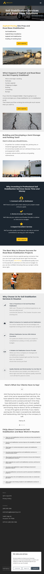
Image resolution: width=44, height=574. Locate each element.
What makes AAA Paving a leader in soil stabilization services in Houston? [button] (21, 482)
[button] (40, 3)
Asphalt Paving (10, 26)
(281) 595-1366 (7, 508)
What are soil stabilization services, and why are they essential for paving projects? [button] (22, 438)
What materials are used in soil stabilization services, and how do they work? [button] (22, 462)
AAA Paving (17, 260)
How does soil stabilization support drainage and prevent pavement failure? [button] (20, 467)
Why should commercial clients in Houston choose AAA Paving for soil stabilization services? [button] (22, 458)
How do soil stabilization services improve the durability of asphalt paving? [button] (22, 443)
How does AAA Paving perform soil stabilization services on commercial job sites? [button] (20, 453)
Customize (17, 568)
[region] (26, 561)
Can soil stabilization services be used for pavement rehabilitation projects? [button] (22, 472)
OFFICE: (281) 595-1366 (10, 522)
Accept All (35, 568)
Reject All (26, 568)
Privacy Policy (7, 498)
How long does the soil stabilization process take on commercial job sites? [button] (21, 477)
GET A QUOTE (7, 496)
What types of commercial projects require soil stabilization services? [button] (20, 448)
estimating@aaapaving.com (12, 512)
